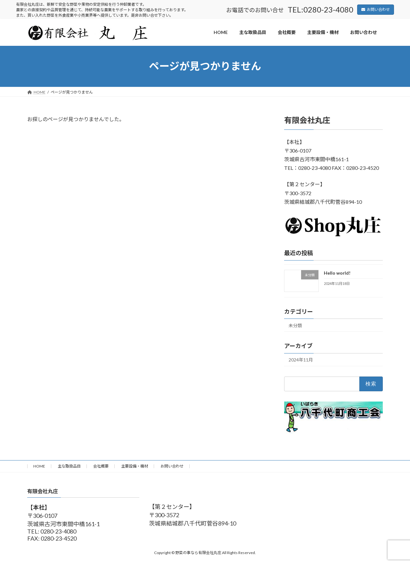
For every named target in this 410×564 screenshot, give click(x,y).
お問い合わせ (375, 9)
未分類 (295, 325)
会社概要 (101, 466)
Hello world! (337, 273)
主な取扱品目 (69, 466)
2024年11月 (301, 359)
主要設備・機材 (134, 466)
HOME (39, 466)
